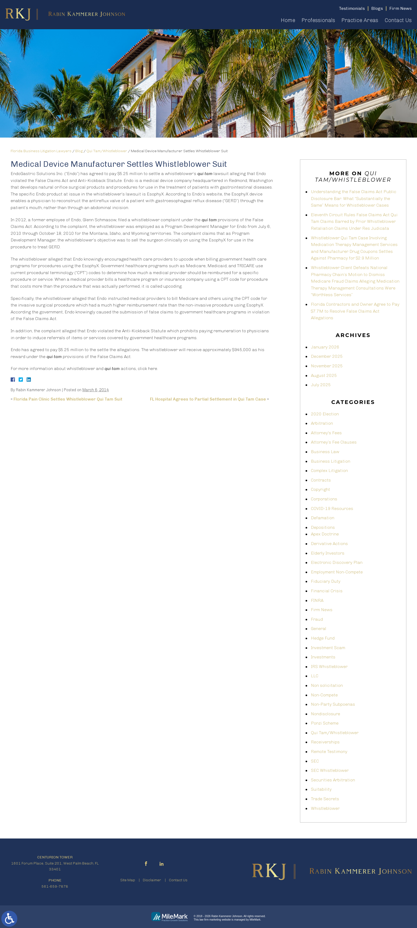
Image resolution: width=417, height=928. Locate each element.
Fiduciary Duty (325, 581)
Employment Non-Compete (337, 571)
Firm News (321, 609)
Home (288, 20)
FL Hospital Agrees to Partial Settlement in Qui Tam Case (208, 399)
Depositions (323, 527)
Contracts (321, 480)
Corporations (324, 498)
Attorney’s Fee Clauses (334, 442)
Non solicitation (327, 685)
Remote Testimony (329, 751)
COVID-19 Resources (332, 508)
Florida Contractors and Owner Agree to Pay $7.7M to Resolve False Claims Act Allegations (355, 311)
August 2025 (324, 375)
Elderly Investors (327, 553)
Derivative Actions (329, 543)
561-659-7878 (54, 886)
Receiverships (325, 741)
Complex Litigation (329, 470)
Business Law (325, 451)
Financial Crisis (327, 590)
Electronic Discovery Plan (336, 562)
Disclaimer (152, 880)
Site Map (127, 880)
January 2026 (325, 347)
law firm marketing (210, 919)
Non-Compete (324, 694)
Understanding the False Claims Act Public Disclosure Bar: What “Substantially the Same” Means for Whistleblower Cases (353, 198)
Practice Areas (359, 20)
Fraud (317, 619)
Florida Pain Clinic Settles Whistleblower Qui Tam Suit (68, 399)
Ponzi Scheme (325, 723)
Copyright (320, 489)
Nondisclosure (325, 713)
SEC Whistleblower (330, 770)
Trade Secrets (325, 798)
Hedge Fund (323, 638)
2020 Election (325, 413)
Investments (323, 656)
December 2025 (327, 356)
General (318, 628)
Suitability (321, 789)
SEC (315, 761)
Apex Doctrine (325, 534)
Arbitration (322, 423)
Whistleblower (325, 808)
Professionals (318, 20)
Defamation (322, 517)
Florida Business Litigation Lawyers (41, 151)
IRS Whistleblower (329, 666)
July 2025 (321, 384)
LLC (314, 675)
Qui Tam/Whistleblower (106, 151)
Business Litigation (330, 461)
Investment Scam (328, 647)
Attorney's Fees (326, 432)
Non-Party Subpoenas (333, 704)
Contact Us (398, 20)
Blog (79, 151)
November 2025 (327, 365)
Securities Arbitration (333, 779)
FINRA (317, 600)
